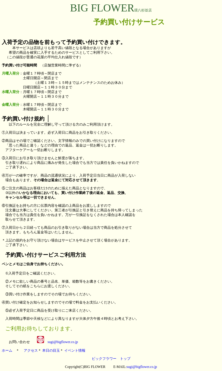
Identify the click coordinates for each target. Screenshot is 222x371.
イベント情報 (74, 350)
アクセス (31, 350)
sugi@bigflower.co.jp (63, 342)
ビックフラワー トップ (111, 358)
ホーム (7, 350)
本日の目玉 (51, 350)
